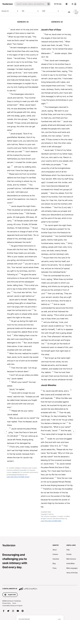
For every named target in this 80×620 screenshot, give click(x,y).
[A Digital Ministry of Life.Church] (40, 587)
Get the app (57, 4)
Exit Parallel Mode (75, 12)
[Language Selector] (67, 4)
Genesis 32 (10, 11)
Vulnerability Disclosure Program (12, 605)
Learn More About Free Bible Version (18, 477)
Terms (14, 603)
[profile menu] (74, 4)
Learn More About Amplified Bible (51, 521)
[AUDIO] (63, 12)
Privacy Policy (6, 603)
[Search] (30, 4)
